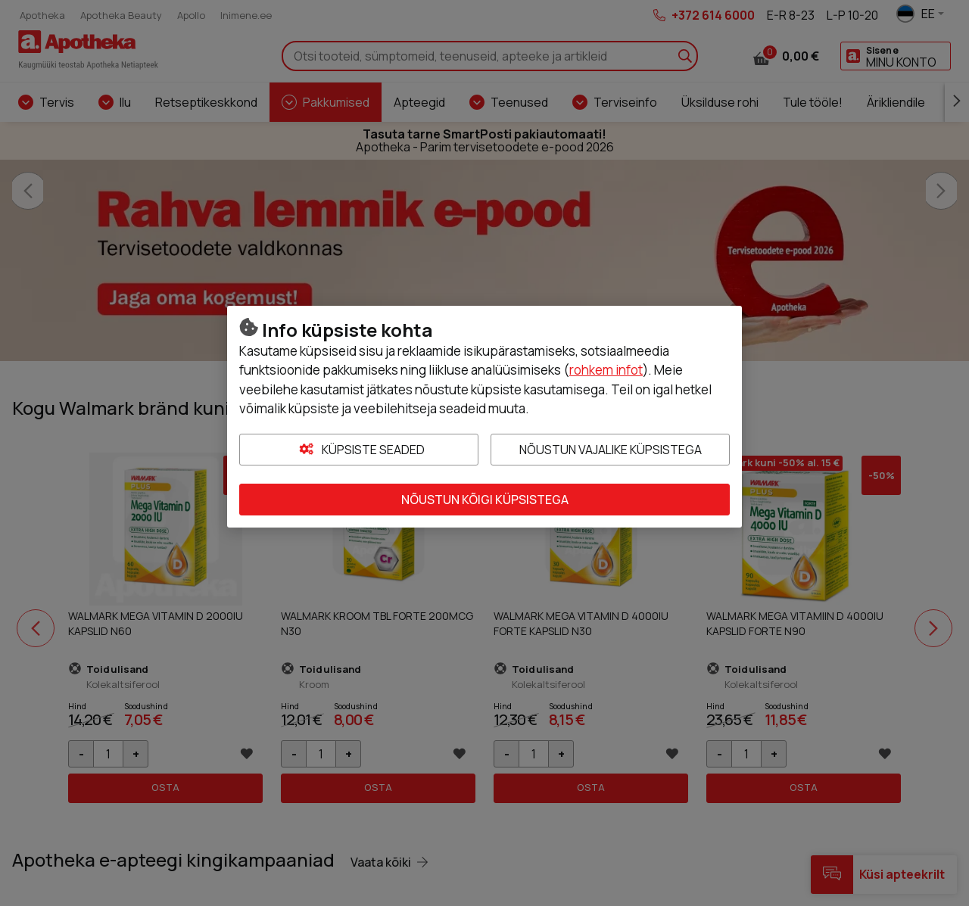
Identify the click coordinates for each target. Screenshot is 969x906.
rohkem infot (606, 369)
